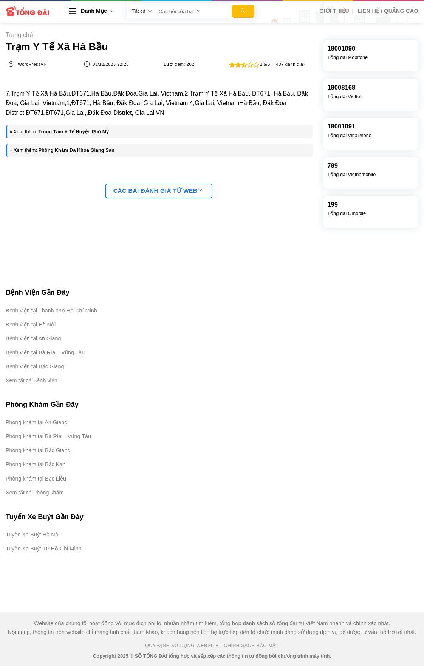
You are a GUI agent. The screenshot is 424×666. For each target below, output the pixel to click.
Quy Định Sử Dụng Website (182, 645)
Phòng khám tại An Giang (36, 422)
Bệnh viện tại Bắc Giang (35, 366)
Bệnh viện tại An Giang (33, 338)
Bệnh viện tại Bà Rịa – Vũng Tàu (45, 352)
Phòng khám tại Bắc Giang (38, 450)
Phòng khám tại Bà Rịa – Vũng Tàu (48, 436)
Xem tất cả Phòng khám (35, 493)
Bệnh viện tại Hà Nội (31, 324)
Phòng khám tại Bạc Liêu (36, 479)
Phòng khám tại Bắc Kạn (35, 464)
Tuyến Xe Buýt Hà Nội (33, 535)
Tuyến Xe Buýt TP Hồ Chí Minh (44, 548)
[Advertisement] (386, 552)
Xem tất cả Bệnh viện (31, 380)
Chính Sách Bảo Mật (251, 645)
